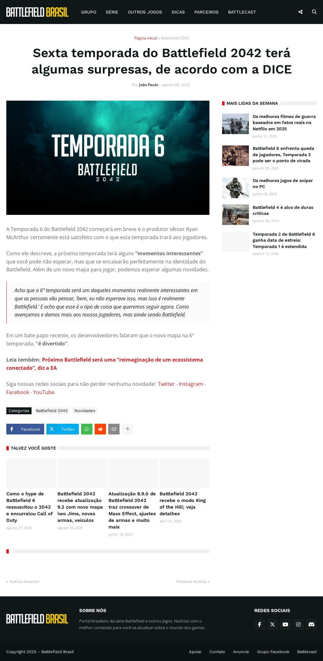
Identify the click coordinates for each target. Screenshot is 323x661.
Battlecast (307, 651)
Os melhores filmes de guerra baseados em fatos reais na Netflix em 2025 (284, 122)
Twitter (166, 384)
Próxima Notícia (191, 581)
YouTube (43, 392)
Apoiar (195, 651)
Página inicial (145, 38)
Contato (217, 651)
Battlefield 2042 (175, 38)
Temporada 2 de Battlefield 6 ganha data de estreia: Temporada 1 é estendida (284, 240)
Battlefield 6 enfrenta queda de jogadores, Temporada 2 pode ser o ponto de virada (283, 154)
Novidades (84, 410)
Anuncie (241, 651)
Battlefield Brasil (57, 651)
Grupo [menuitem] (88, 12)
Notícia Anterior (24, 581)
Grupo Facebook (273, 651)
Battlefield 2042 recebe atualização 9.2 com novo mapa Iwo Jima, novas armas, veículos (80, 507)
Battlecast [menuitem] (242, 12)
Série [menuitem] (112, 12)
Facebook (17, 392)
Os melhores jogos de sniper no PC (283, 183)
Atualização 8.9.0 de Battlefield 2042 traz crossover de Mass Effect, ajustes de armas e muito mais (132, 510)
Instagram (191, 384)
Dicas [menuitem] (178, 12)
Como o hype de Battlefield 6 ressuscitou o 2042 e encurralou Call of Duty (29, 507)
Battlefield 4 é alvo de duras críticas (283, 210)
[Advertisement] (269, 304)
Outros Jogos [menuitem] (145, 12)
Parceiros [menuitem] (206, 12)
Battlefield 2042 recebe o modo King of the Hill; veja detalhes (183, 503)
